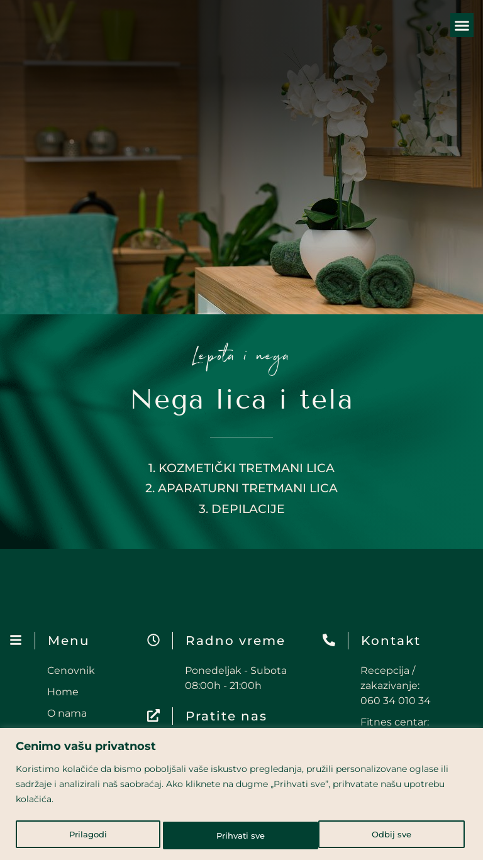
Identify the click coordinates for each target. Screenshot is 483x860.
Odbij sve (235, 835)
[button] (462, 25)
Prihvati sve (390, 835)
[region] (241, 795)
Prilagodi (87, 835)
